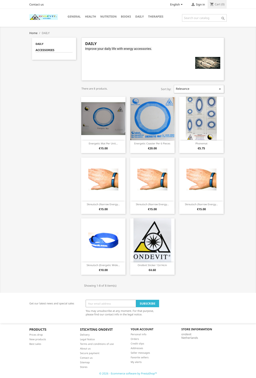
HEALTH (90, 16)
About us (85, 348)
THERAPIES (155, 16)
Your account (142, 329)
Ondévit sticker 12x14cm (152, 265)
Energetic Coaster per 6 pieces (152, 143)
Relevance (199, 89)
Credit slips (137, 343)
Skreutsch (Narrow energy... (103, 204)
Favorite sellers (140, 357)
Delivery (85, 334)
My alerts (136, 362)
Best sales (35, 344)
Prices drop (36, 334)
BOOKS (126, 16)
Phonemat (201, 143)
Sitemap (85, 362)
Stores (83, 367)
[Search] (204, 18)
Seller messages (140, 352)
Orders (135, 339)
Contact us (36, 4)
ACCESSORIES (45, 50)
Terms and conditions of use (97, 344)
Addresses (137, 348)
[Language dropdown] (177, 5)
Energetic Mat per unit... (103, 143)
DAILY (139, 16)
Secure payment (89, 353)
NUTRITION (108, 16)
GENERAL (74, 16)
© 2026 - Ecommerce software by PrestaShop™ (128, 373)
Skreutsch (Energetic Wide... (103, 265)
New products (37, 339)
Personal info (138, 334)
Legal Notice (87, 339)
